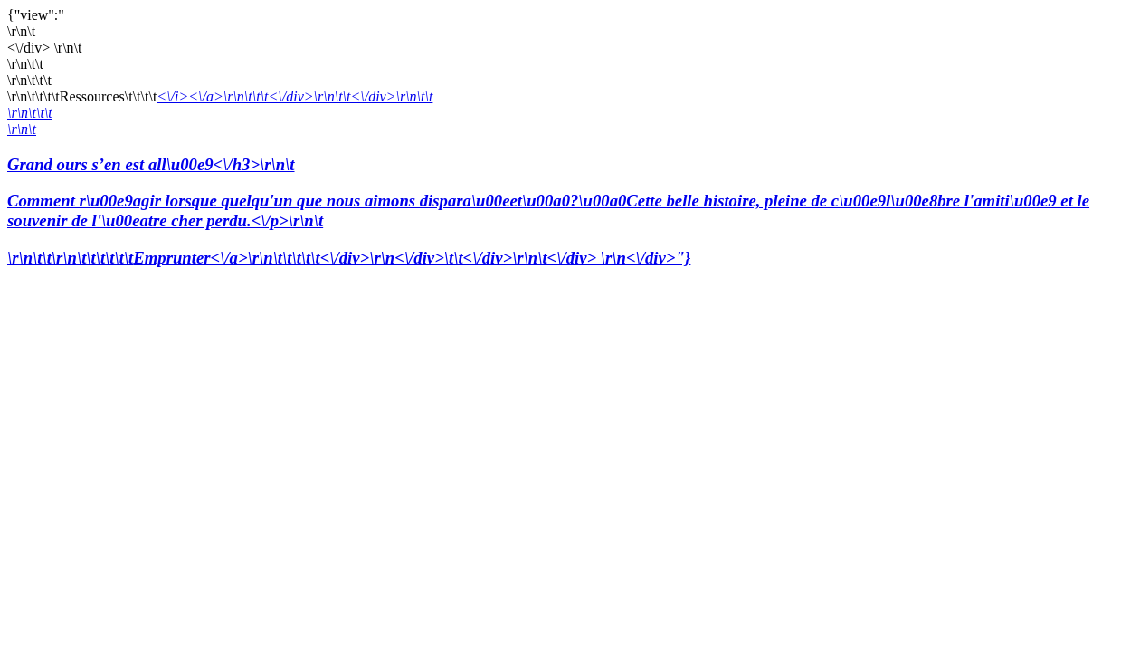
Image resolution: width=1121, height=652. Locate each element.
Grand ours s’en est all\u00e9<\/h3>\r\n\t (560, 193)
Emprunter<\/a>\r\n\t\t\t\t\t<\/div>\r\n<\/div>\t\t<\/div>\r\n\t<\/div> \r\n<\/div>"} (411, 257)
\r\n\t (21, 129)
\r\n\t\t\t (29, 112)
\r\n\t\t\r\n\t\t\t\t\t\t (70, 257)
